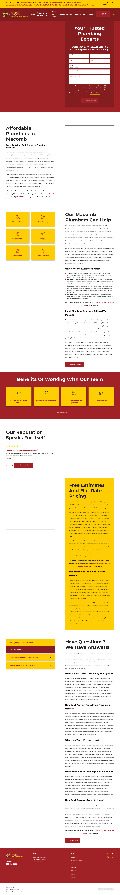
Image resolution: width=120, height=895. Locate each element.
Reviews (73, 860)
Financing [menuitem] (69, 14)
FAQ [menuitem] (84, 14)
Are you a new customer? (76, 70)
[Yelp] (112, 846)
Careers (73, 856)
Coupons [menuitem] (91, 14)
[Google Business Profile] (108, 846)
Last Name (93, 55)
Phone (71, 60)
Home (73, 846)
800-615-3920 (108, 5)
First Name (72, 55)
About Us (74, 853)
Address (72, 65)
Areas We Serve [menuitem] (54, 14)
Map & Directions (38, 851)
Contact (73, 863)
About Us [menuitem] (48, 14)
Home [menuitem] (33, 14)
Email (92, 60)
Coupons (73, 867)
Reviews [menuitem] (78, 14)
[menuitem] (8, 881)
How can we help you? (75, 76)
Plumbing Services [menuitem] (40, 14)
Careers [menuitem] (62, 14)
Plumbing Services (76, 850)
